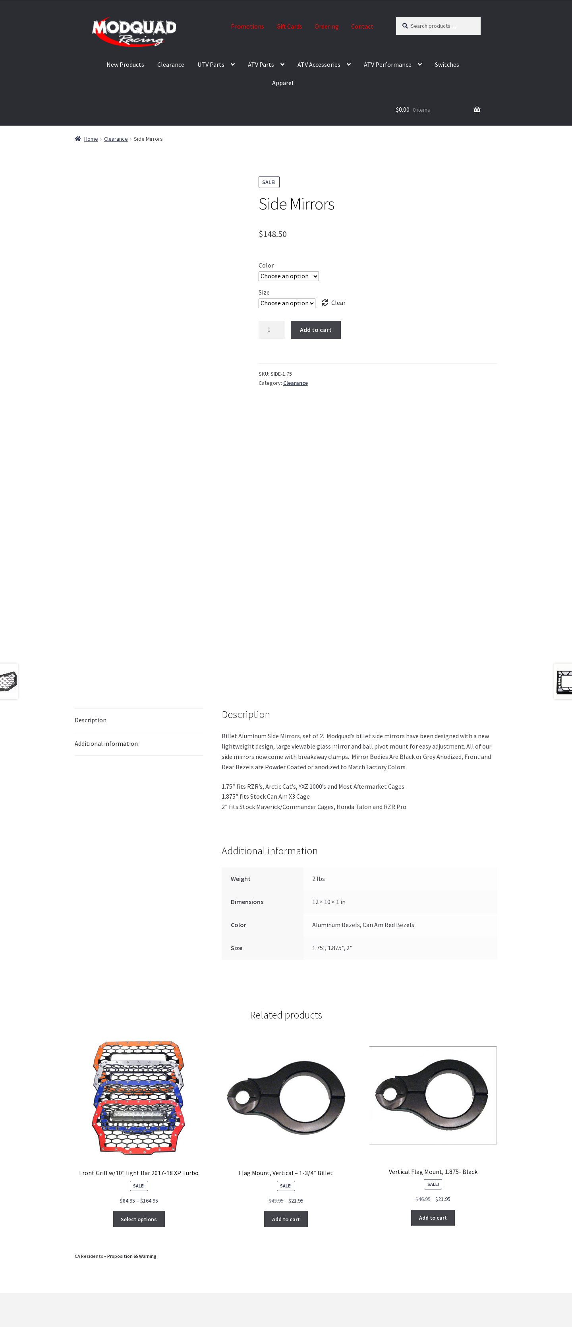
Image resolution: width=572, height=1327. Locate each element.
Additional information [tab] (106, 743)
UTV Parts (210, 64)
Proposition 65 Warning (132, 1256)
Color (266, 265)
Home (91, 138)
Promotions (247, 26)
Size (264, 292)
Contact (362, 26)
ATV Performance (388, 64)
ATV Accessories (319, 64)
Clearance (170, 64)
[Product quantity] (272, 330)
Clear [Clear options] (338, 303)
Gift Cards (289, 26)
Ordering (327, 26)
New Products (125, 64)
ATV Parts (261, 64)
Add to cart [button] (286, 1219)
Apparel (283, 83)
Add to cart (316, 330)
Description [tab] (90, 720)
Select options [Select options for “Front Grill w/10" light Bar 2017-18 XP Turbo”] (139, 1219)
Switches (447, 64)
